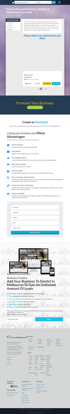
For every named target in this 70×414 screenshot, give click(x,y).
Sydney (31, 355)
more (45, 89)
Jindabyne (43, 359)
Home (8, 15)
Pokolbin (42, 373)
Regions (9, 359)
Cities (8, 361)
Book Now (47, 83)
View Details (56, 83)
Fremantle (49, 367)
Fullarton (10, 23)
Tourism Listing (40, 384)
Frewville (10, 25)
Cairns (36, 363)
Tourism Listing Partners (40, 341)
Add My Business (35, 107)
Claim (37, 83)
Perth (30, 357)
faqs (28, 400)
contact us (24, 386)
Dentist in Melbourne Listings (35, 412)
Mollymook (32, 373)
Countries (9, 357)
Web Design (25, 397)
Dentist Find (41, 347)
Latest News (25, 395)
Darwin (37, 357)
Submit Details (35, 232)
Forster (48, 363)
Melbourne (38, 355)
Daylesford (49, 365)
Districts (9, 364)
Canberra (48, 357)
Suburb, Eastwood (16, 15)
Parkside (9, 27)
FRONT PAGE (10, 395)
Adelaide (48, 355)
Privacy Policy (25, 402)
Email (28, 83)
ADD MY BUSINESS (12, 393)
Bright (30, 363)
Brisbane (42, 355)
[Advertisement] (42, 59)
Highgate (10, 29)
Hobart (42, 357)
